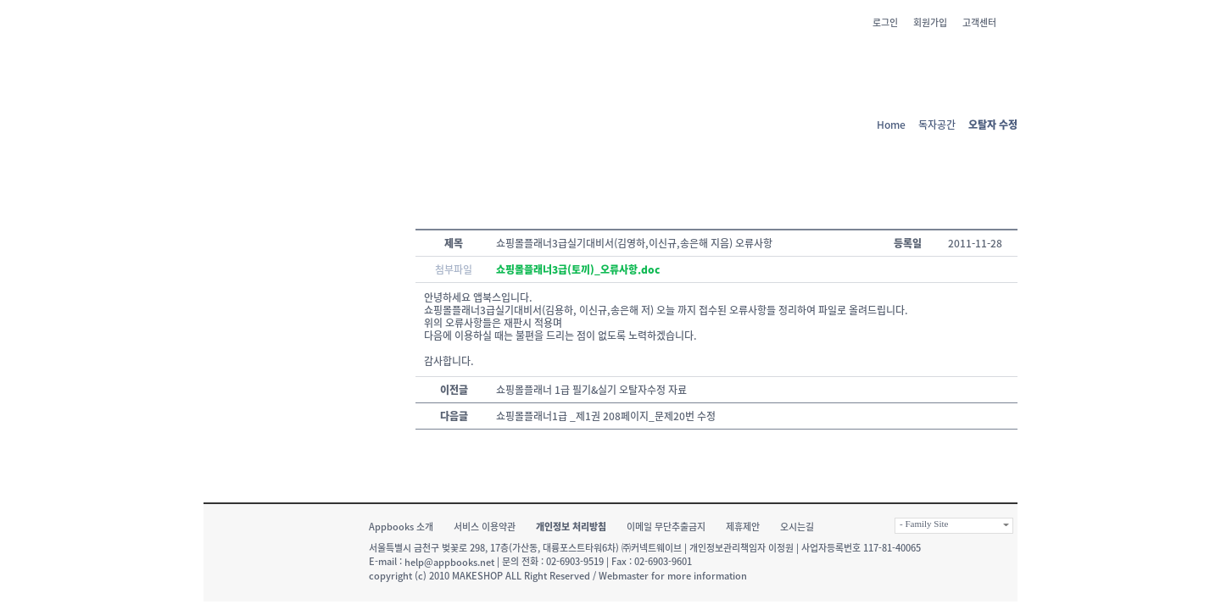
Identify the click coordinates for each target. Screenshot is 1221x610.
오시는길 (797, 527)
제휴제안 (743, 527)
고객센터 (979, 23)
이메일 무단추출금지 (666, 527)
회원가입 (930, 23)
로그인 (885, 23)
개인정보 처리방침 (571, 527)
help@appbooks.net (449, 562)
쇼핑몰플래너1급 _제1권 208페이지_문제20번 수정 (606, 416)
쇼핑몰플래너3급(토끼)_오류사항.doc (578, 269)
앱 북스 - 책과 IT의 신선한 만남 (284, 55)
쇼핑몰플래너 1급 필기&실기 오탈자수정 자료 (591, 389)
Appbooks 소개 (401, 527)
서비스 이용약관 (485, 527)
